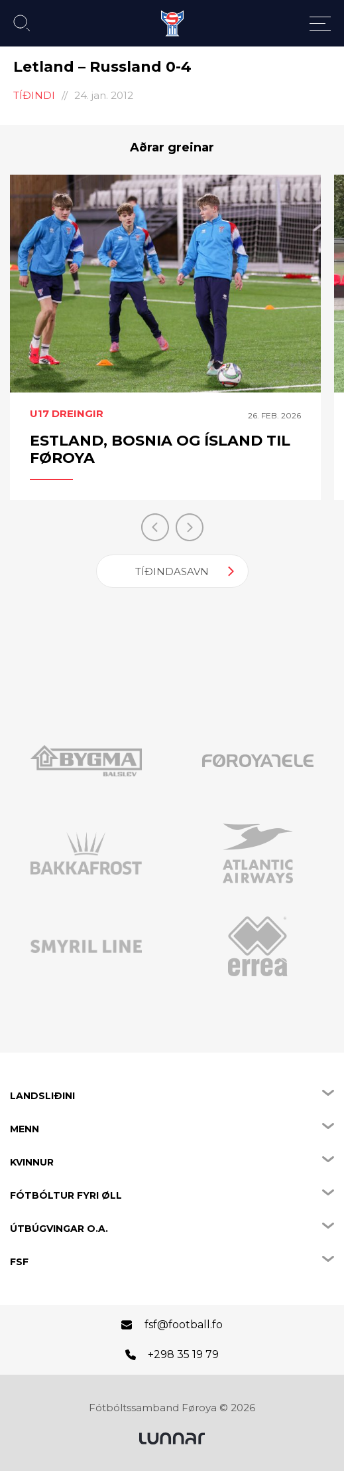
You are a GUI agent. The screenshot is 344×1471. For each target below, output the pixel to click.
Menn (24, 1129)
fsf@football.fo (183, 1324)
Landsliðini (42, 1096)
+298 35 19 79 (183, 1354)
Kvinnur (32, 1162)
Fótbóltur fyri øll (66, 1195)
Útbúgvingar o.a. (59, 1229)
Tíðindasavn (172, 571)
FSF (19, 1262)
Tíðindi (34, 95)
